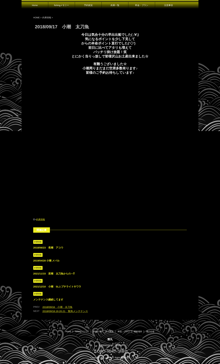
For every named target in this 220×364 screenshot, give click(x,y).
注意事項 (168, 5)
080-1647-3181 (110, 351)
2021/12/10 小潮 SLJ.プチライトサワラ (57, 286)
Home (35, 5)
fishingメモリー (61, 5)
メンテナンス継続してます (48, 299)
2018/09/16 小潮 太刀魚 (57, 307)
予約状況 (88, 5)
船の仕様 (150, 331)
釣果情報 (40, 219)
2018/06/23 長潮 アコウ (48, 247)
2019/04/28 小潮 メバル (46, 260)
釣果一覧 (115, 5)
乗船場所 (138, 331)
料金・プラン (141, 5)
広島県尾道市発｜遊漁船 (110, 345)
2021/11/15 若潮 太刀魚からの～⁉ (54, 273)
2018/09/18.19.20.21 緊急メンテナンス (65, 311)
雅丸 (110, 339)
